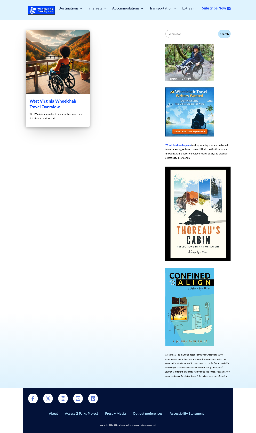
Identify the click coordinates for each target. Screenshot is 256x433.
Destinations (68, 8)
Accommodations (126, 8)
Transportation (160, 8)
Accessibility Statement (187, 413)
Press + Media (115, 413)
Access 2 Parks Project (81, 413)
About (53, 413)
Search (224, 33)
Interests (95, 8)
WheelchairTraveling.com (178, 145)
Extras (187, 8)
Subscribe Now (216, 8)
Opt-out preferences (147, 413)
